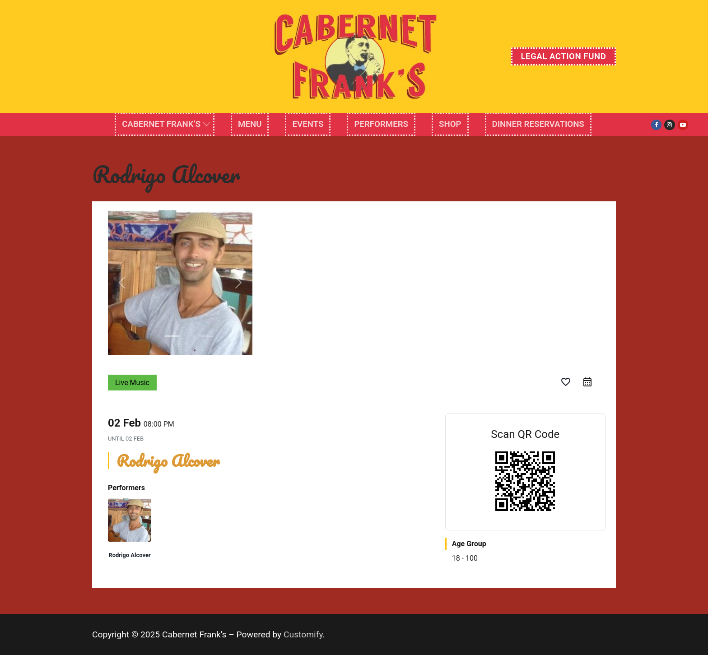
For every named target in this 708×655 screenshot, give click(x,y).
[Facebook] (656, 125)
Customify (303, 634)
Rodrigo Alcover (129, 555)
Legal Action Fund (563, 56)
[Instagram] (669, 125)
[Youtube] (683, 125)
